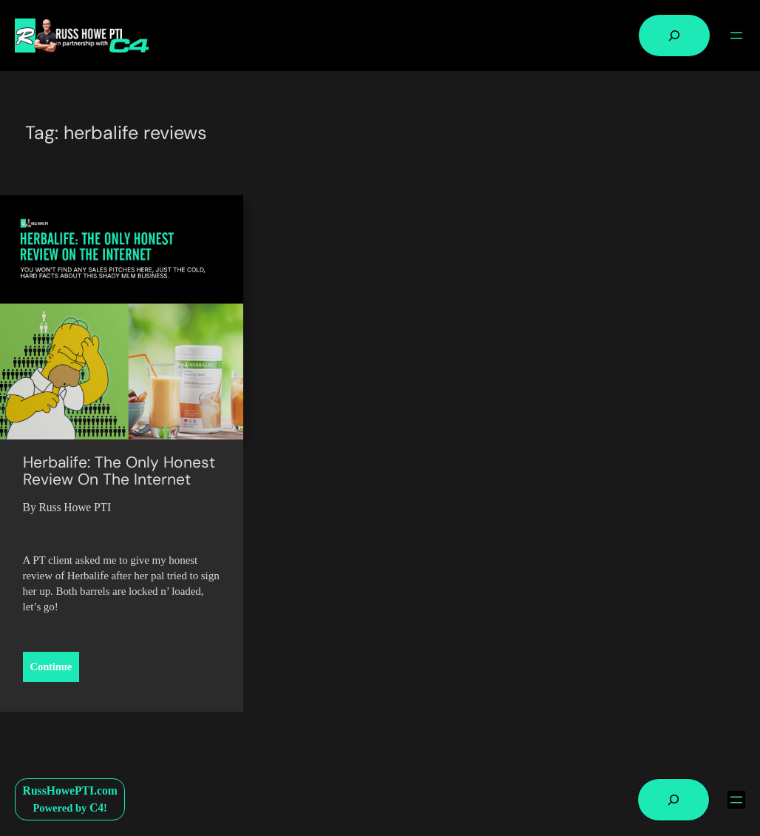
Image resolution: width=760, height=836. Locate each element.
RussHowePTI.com (70, 790)
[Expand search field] (674, 35)
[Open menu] (736, 35)
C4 (96, 807)
